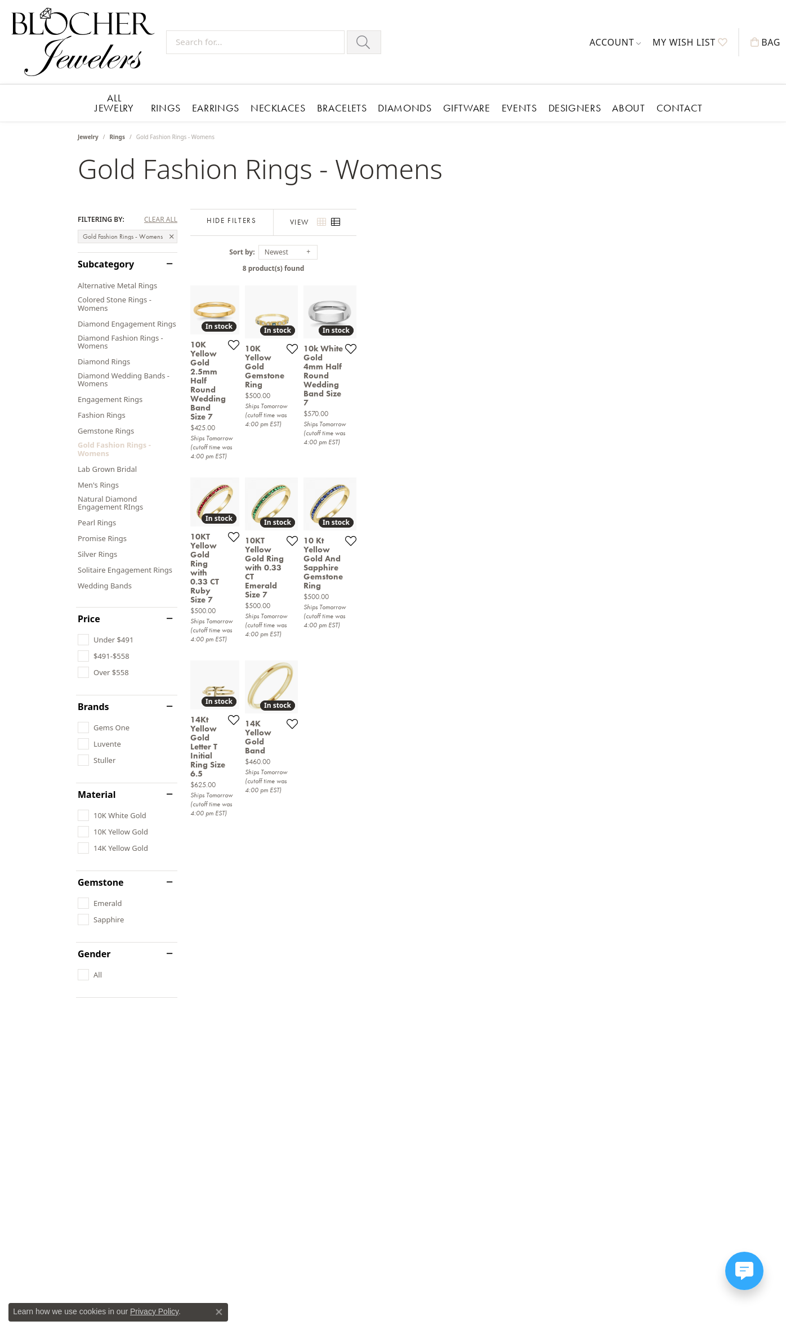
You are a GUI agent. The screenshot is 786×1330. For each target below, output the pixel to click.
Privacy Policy (154, 1311)
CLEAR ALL (160, 219)
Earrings (215, 107)
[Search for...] (255, 42)
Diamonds (404, 107)
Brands (93, 706)
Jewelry (88, 137)
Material (96, 794)
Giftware (466, 107)
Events (519, 107)
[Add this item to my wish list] (353, 464)
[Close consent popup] (219, 1312)
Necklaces (278, 107)
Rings (166, 107)
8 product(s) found (449, 268)
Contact (680, 107)
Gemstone (101, 882)
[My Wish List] (690, 42)
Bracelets (342, 107)
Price (89, 618)
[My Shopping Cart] (765, 42)
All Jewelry (114, 102)
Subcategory (106, 264)
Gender (94, 953)
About (628, 107)
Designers (574, 107)
